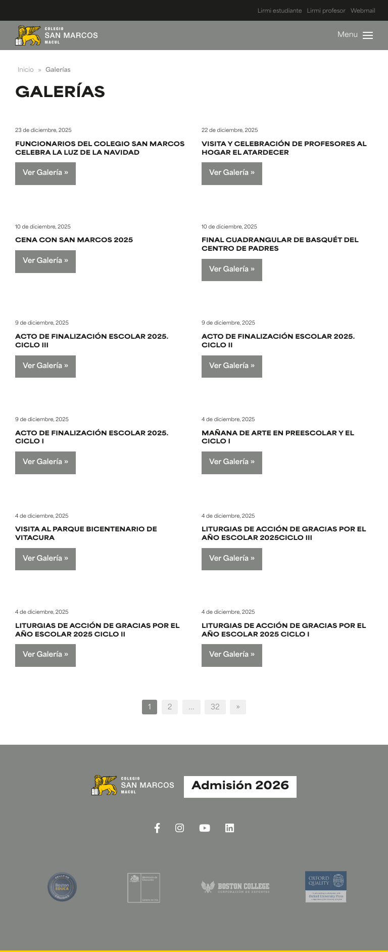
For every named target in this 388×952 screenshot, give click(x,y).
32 (215, 707)
